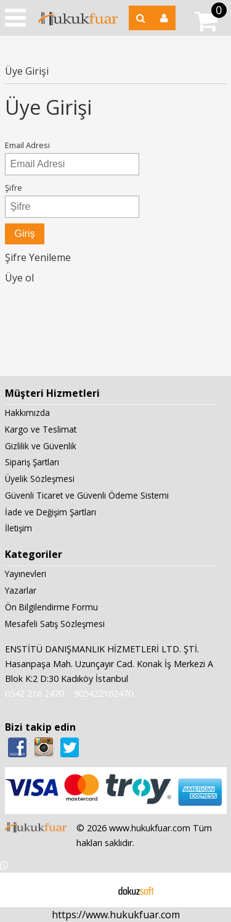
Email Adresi (27, 145)
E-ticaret (95, 890)
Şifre (13, 187)
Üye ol (19, 277)
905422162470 (103, 693)
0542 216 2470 (34, 693)
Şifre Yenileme (38, 257)
